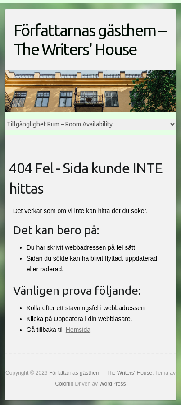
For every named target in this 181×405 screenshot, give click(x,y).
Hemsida (78, 329)
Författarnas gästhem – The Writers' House (90, 39)
